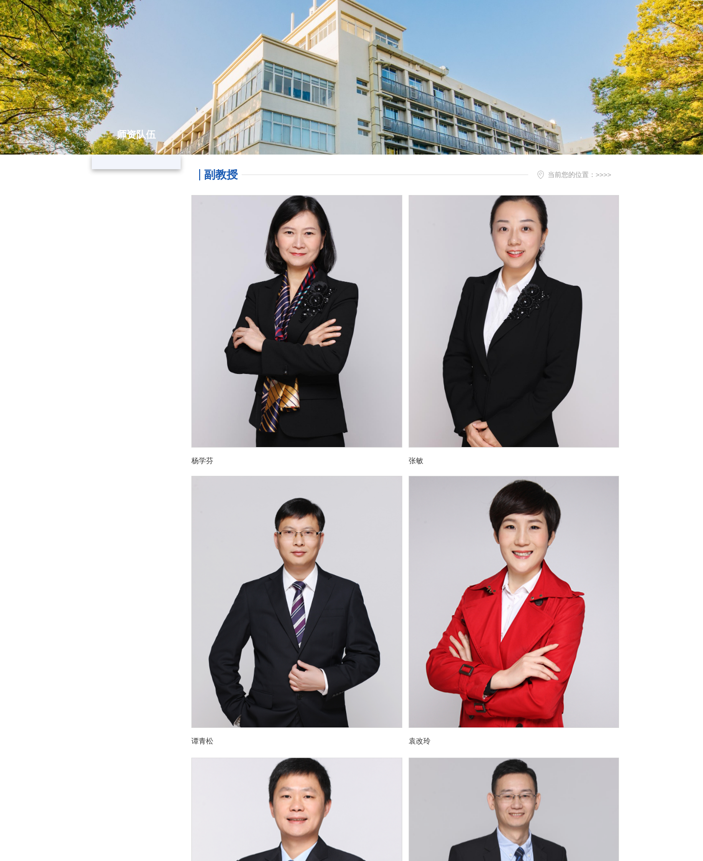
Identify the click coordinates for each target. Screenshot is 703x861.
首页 (541, 175)
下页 (447, 655)
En (614, 14)
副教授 (133, 200)
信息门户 (471, 14)
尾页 (470, 655)
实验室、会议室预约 (564, 14)
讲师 (133, 230)
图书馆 (510, 14)
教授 (133, 170)
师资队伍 (569, 175)
